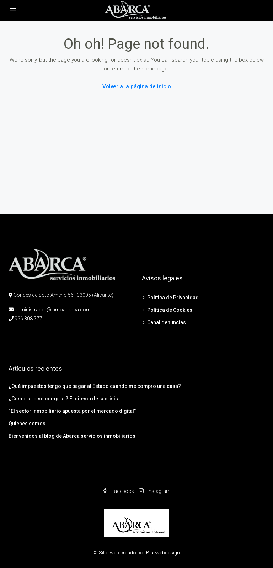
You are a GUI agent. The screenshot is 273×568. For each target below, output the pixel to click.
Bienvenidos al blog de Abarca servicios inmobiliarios (72, 436)
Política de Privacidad (173, 297)
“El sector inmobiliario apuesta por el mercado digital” (72, 411)
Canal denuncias (166, 322)
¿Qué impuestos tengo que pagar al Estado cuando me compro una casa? (95, 386)
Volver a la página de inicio (136, 86)
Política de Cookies (169, 310)
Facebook (118, 491)
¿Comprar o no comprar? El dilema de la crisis (63, 398)
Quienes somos (27, 423)
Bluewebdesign (163, 553)
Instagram (155, 491)
